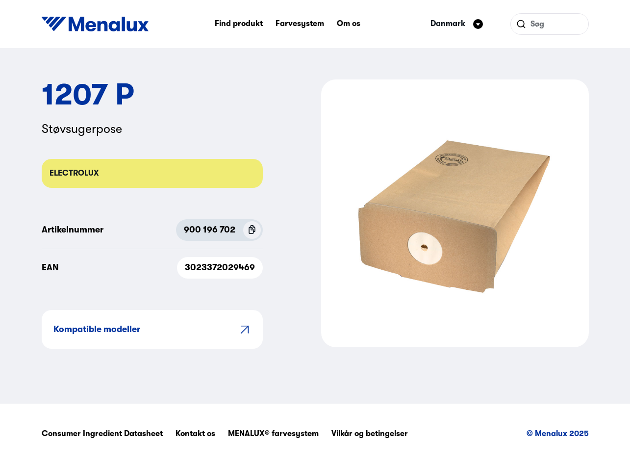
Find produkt (239, 23)
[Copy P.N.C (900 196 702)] (252, 230)
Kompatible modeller (152, 329)
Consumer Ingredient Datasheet (102, 433)
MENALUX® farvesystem (273, 433)
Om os (348, 23)
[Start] (95, 24)
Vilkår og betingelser (369, 433)
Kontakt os (195, 433)
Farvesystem (300, 23)
